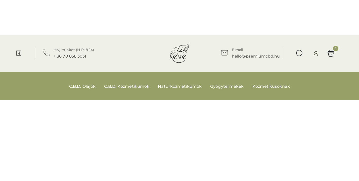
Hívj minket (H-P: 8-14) (74, 50)
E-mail (237, 50)
